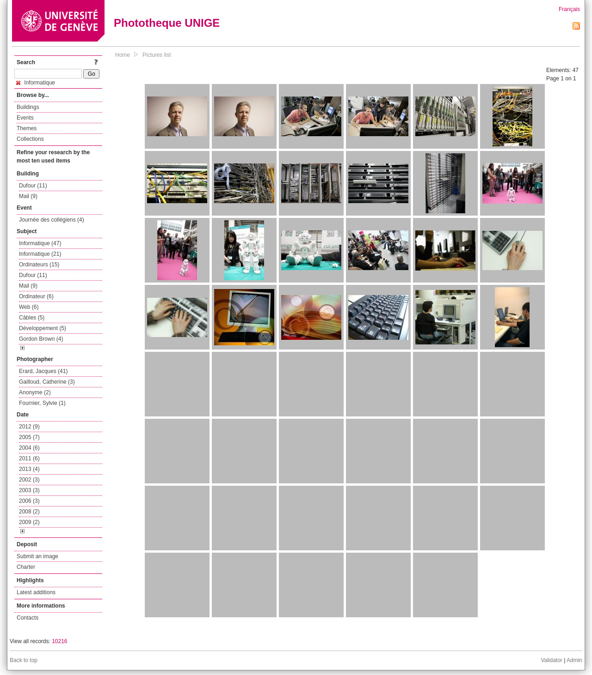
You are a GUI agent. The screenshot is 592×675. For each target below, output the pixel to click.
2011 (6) (29, 458)
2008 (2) (29, 511)
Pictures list (156, 55)
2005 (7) (29, 437)
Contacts (27, 618)
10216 (59, 641)
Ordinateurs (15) (39, 264)
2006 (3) (29, 501)
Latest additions (36, 592)
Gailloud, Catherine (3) (47, 382)
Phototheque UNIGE (167, 23)
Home (122, 55)
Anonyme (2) (35, 392)
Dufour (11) (33, 185)
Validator (551, 660)
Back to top (23, 660)
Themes (27, 128)
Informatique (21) (40, 254)
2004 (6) (29, 448)
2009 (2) (29, 522)
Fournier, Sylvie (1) (42, 403)
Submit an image (37, 556)
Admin (574, 660)
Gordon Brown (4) (41, 339)
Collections (30, 139)
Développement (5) (42, 328)
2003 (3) (29, 490)
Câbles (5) (31, 317)
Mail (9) (28, 196)
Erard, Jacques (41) (43, 371)
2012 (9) (29, 426)
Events (25, 118)
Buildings (28, 107)
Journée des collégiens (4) (51, 220)
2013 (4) (29, 469)
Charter (26, 567)
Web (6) (28, 307)
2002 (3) (29, 479)
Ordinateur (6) (36, 296)
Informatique (35, 82)
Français (569, 9)
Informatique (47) (40, 243)
